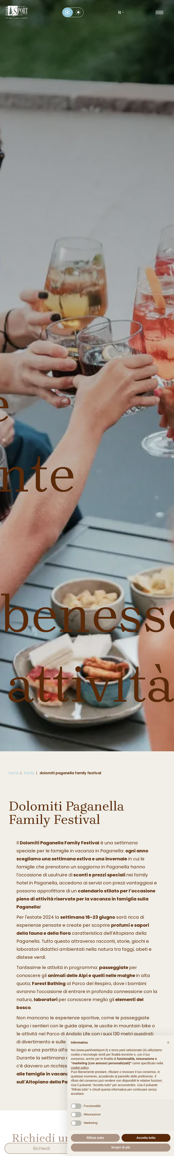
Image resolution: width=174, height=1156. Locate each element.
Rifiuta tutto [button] (95, 1138)
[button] (168, 1042)
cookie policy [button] (79, 1067)
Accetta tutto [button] (146, 1138)
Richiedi (41, 1148)
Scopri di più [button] (120, 1147)
